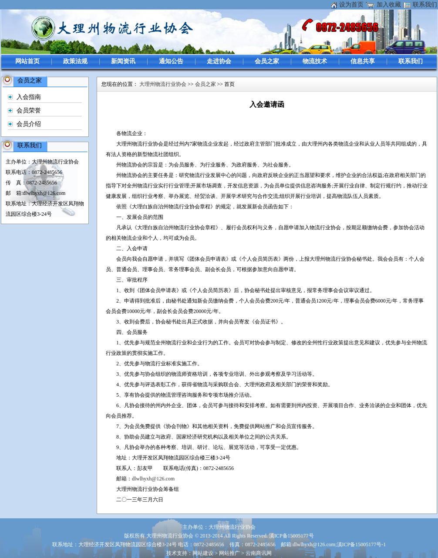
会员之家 (267, 61)
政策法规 (75, 61)
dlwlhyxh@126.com (153, 479)
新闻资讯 (123, 61)
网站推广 (229, 553)
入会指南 (29, 97)
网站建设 (202, 553)
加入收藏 (389, 4)
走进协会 (219, 61)
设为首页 (351, 4)
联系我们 (425, 4)
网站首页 (27, 61)
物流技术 (315, 61)
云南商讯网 (259, 553)
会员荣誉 (29, 110)
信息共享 (362, 61)
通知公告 (171, 61)
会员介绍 (29, 124)
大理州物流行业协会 (162, 84)
